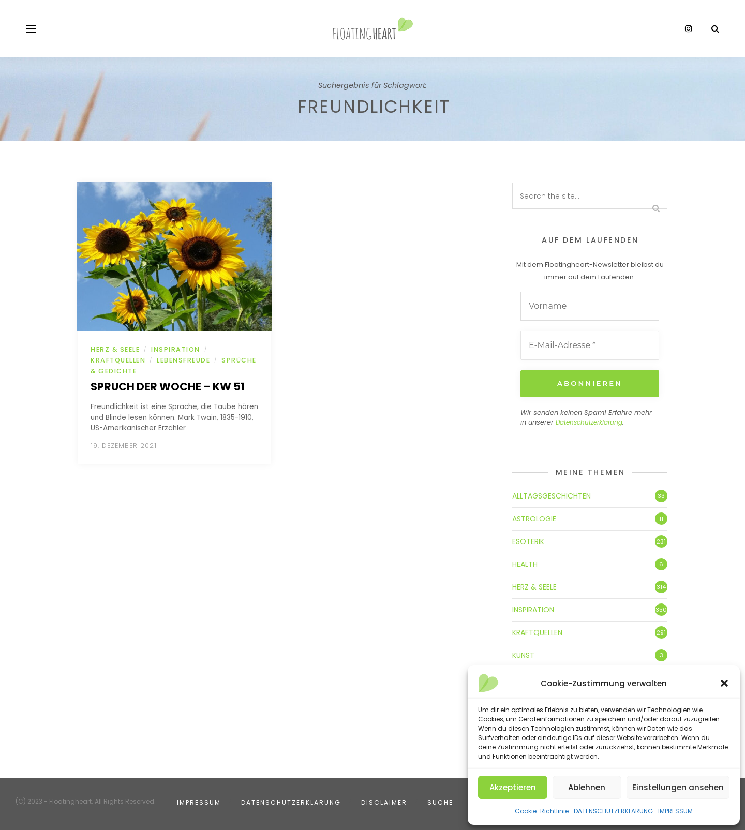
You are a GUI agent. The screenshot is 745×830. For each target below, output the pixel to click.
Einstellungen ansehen (678, 787)
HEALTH (525, 563)
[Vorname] (589, 306)
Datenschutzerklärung (589, 421)
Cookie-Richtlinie (542, 811)
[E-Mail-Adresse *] (589, 345)
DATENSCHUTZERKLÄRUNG (613, 811)
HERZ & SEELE (115, 349)
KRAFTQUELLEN (118, 360)
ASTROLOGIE (534, 517)
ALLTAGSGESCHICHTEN (551, 495)
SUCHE (440, 801)
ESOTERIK (528, 540)
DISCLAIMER (384, 801)
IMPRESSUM (675, 811)
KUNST (523, 654)
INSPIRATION (175, 349)
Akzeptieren (512, 787)
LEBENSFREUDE (183, 360)
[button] (724, 683)
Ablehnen (586, 787)
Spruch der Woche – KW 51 (168, 386)
